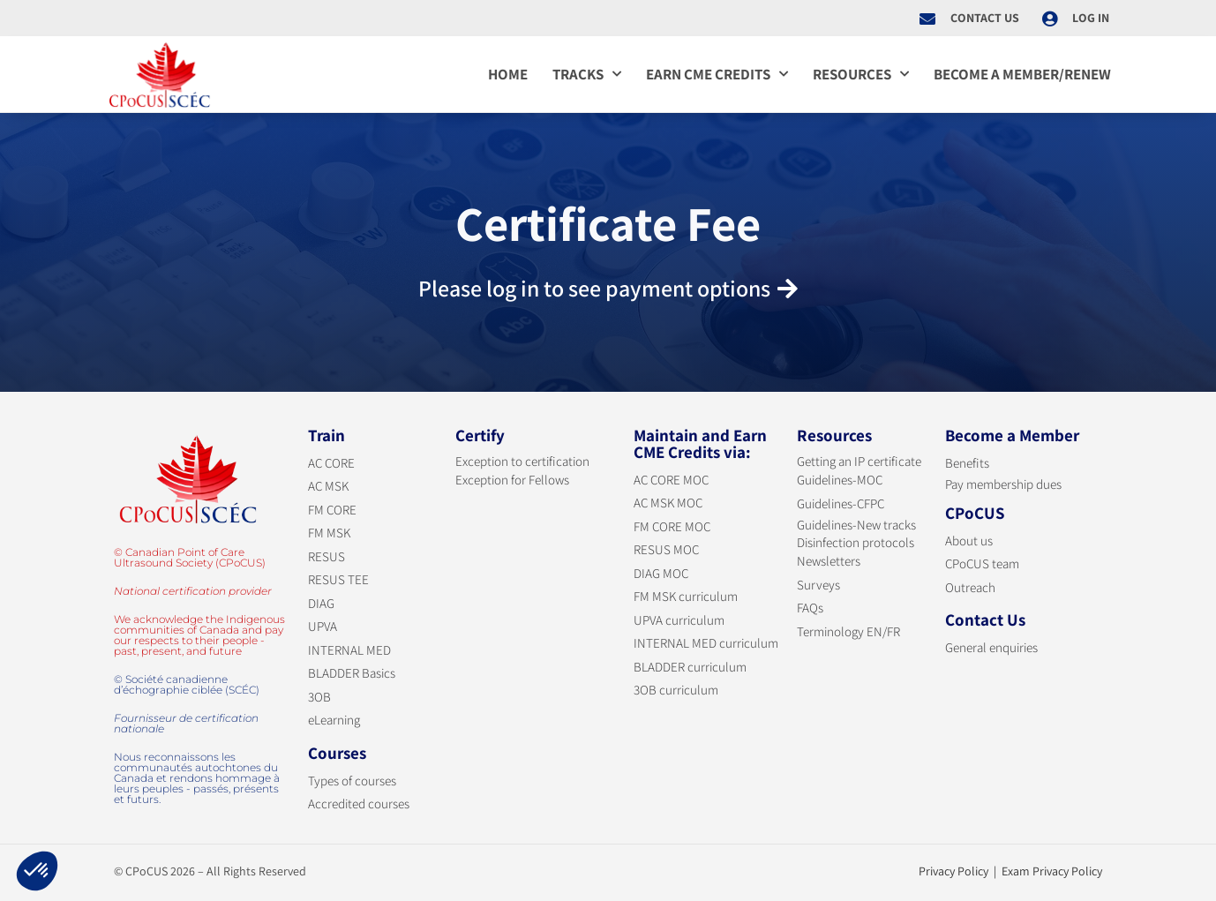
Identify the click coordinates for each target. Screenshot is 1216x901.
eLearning (334, 719)
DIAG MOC (661, 573)
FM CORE (332, 509)
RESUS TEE (338, 579)
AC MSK (328, 485)
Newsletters (828, 560)
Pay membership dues (1003, 484)
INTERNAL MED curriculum (706, 642)
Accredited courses (358, 803)
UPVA (322, 626)
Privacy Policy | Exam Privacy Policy (1010, 871)
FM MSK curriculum (686, 596)
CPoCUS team (982, 563)
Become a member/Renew (1022, 74)
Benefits (967, 462)
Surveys (818, 584)
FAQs (810, 607)
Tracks (586, 74)
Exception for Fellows (512, 479)
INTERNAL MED (349, 650)
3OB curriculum (676, 689)
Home (508, 74)
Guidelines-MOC (839, 479)
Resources (861, 74)
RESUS (326, 556)
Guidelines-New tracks (856, 524)
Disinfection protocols (855, 542)
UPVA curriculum (679, 620)
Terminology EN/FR (848, 631)
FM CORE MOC (672, 526)
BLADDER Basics (351, 672)
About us (969, 540)
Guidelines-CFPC (840, 503)
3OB (319, 696)
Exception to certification (522, 461)
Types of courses (352, 780)
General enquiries (991, 647)
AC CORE (331, 462)
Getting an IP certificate (859, 461)
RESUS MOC (666, 549)
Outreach (970, 587)
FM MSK (329, 532)
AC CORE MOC (671, 479)
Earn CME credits (717, 74)
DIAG (321, 603)
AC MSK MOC (668, 502)
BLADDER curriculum (690, 666)
